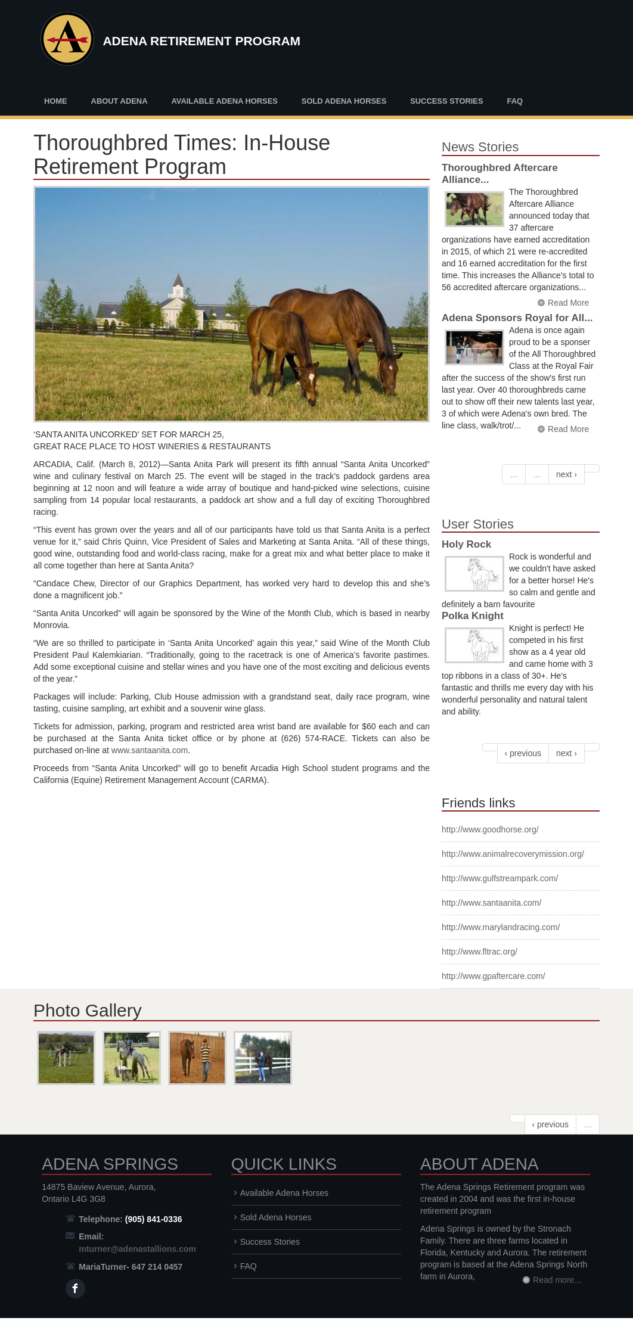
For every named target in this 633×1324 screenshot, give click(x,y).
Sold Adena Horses (344, 101)
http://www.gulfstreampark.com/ (500, 878)
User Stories (478, 524)
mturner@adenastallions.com (137, 1249)
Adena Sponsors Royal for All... (517, 318)
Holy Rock (466, 544)
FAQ (515, 101)
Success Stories (446, 101)
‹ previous (523, 753)
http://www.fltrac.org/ (479, 951)
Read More (568, 302)
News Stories (480, 146)
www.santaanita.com (149, 750)
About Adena (119, 101)
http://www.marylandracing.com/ (501, 927)
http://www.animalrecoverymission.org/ (513, 854)
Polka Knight (473, 615)
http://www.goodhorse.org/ (490, 829)
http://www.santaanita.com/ (491, 902)
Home (55, 101)
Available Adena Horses (224, 101)
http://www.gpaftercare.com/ (493, 976)
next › (566, 474)
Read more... (557, 1280)
